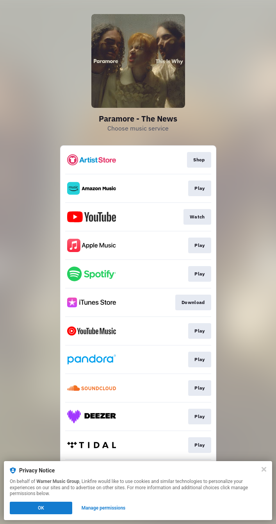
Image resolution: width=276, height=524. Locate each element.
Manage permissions (104, 508)
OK (41, 508)
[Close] (264, 469)
